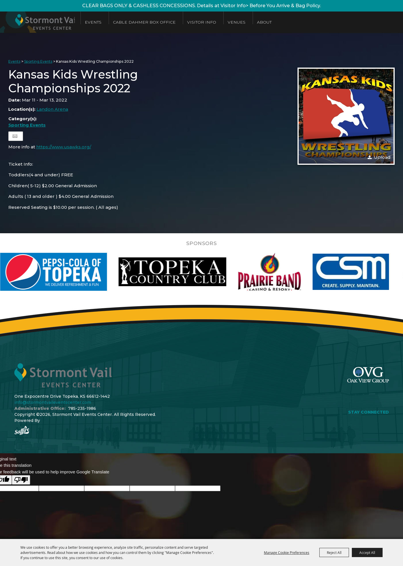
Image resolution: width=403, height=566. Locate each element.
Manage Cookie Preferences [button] (286, 552)
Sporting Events (38, 61)
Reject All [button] (334, 552)
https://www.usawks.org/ (63, 147)
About (271, 22)
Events (100, 22)
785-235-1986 (82, 408)
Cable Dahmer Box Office (151, 22)
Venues (244, 22)
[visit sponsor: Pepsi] (70, 272)
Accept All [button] (367, 552)
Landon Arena (52, 109)
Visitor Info (209, 22)
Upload (382, 157)
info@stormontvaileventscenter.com (52, 402)
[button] (346, 116)
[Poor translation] (21, 480)
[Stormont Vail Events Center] (41, 22)
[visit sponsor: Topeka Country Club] (189, 271)
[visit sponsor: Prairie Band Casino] (286, 272)
